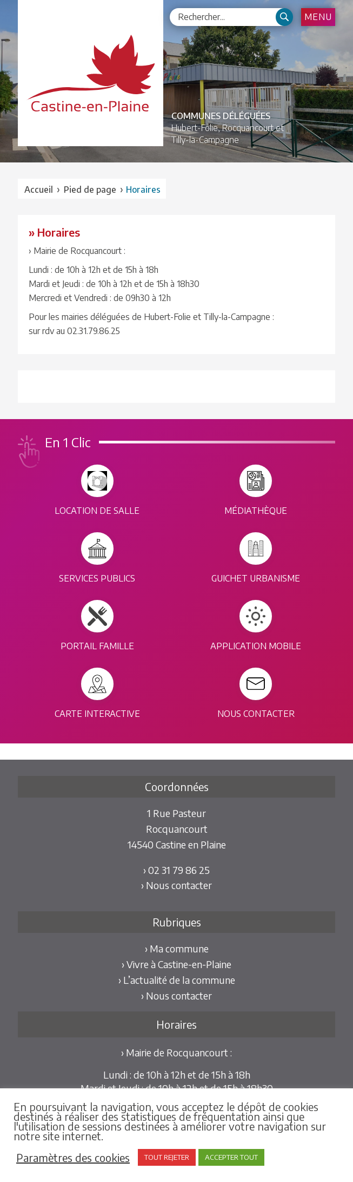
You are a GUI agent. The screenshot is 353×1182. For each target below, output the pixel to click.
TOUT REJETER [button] (166, 1157)
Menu (318, 16)
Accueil (38, 189)
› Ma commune (177, 948)
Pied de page (90, 189)
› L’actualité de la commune (176, 980)
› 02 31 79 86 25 (176, 870)
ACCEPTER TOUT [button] (231, 1157)
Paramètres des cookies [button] (73, 1158)
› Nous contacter (176, 885)
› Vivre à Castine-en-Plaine (176, 964)
